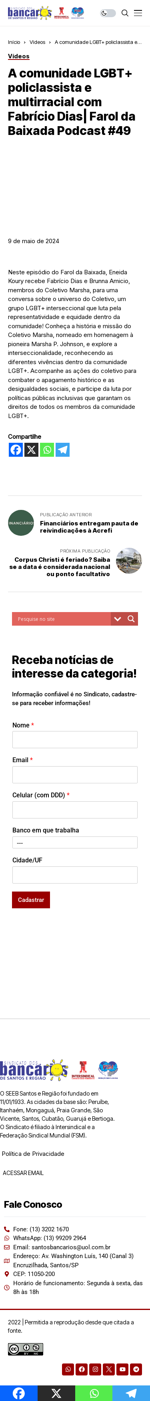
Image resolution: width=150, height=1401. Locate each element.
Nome (23, 725)
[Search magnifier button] (131, 619)
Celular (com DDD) (41, 795)
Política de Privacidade (33, 1153)
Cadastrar (31, 900)
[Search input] (63, 619)
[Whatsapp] (47, 450)
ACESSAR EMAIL (23, 1172)
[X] (31, 450)
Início (14, 42)
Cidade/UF (27, 860)
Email (22, 760)
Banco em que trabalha (45, 830)
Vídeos (37, 42)
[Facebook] (16, 450)
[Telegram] (63, 450)
